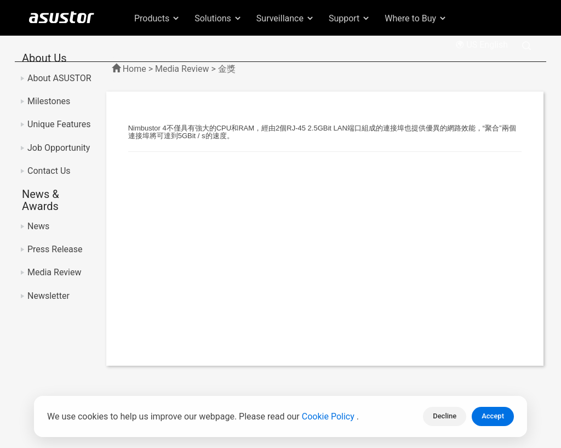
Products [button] (157, 18)
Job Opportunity (58, 148)
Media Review (54, 272)
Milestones (48, 101)
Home (134, 69)
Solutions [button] (218, 18)
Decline (444, 416)
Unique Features (58, 124)
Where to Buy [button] (416, 18)
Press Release (55, 249)
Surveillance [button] (285, 18)
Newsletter (48, 296)
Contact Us (49, 171)
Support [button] (349, 18)
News (38, 226)
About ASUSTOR (59, 78)
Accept (493, 416)
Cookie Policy (329, 416)
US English (481, 44)
